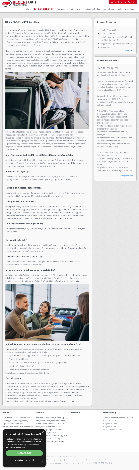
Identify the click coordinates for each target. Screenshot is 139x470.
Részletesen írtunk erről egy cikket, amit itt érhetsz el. (28, 373)
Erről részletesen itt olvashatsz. (29, 264)
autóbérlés (45, 420)
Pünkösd (60, 429)
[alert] (24, 448)
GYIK (120, 9)
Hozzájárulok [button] (24, 453)
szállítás (39, 417)
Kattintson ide (36, 401)
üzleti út (60, 423)
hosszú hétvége (48, 426)
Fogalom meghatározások (96, 460)
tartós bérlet (41, 423)
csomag (56, 438)
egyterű (63, 435)
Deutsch (131, 2)
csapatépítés (49, 429)
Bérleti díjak (76, 9)
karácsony (59, 441)
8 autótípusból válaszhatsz (38, 176)
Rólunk (28, 9)
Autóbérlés (49, 417)
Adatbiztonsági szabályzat (53, 460)
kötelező (52, 423)
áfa (37, 420)
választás (47, 438)
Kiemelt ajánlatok (44, 8)
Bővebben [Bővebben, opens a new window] (20, 447)
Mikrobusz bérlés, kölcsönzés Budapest (58, 456)
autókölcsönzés (58, 420)
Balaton (55, 435)
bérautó (52, 432)
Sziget (58, 417)
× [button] (43, 432)
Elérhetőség (130, 9)
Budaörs (50, 441)
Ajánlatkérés (109, 9)
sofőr (58, 426)
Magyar (114, 2)
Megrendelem (127, 175)
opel (38, 426)
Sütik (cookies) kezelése (75, 460)
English (123, 2)
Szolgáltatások (108, 22)
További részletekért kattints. (69, 281)
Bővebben (129, 50)
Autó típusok (62, 9)
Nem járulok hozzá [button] (24, 460)
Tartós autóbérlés (92, 9)
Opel (64, 417)
